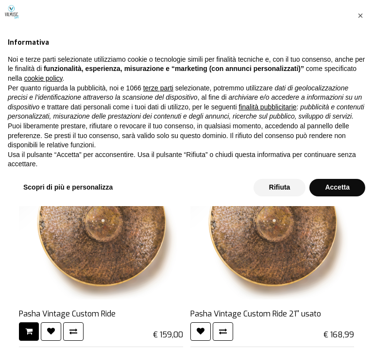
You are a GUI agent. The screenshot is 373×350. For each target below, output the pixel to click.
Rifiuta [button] (279, 331)
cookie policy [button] (43, 222)
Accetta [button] (337, 331)
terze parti (158, 232)
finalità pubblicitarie (267, 251)
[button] (360, 159)
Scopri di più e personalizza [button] (68, 331)
